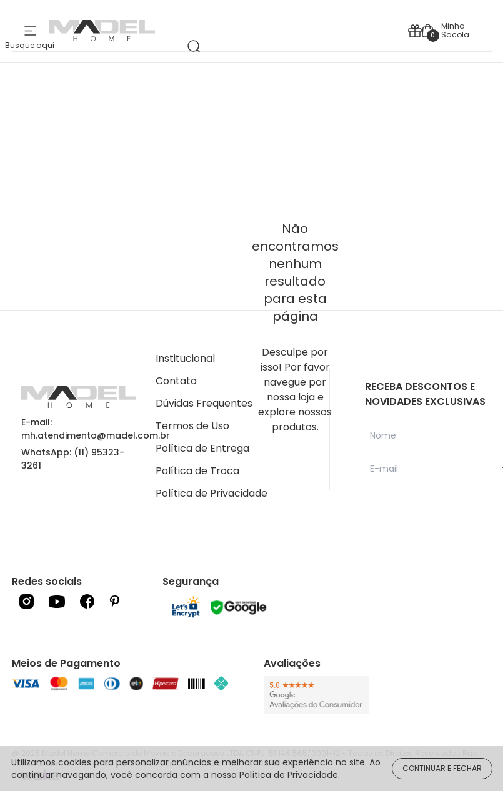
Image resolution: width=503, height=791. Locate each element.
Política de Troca (197, 471)
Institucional (185, 358)
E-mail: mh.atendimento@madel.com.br (95, 429)
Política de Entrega (202, 448)
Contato (176, 381)
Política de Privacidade (211, 493)
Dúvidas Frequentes (204, 403)
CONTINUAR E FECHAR (442, 768)
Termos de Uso (192, 426)
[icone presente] (415, 30)
